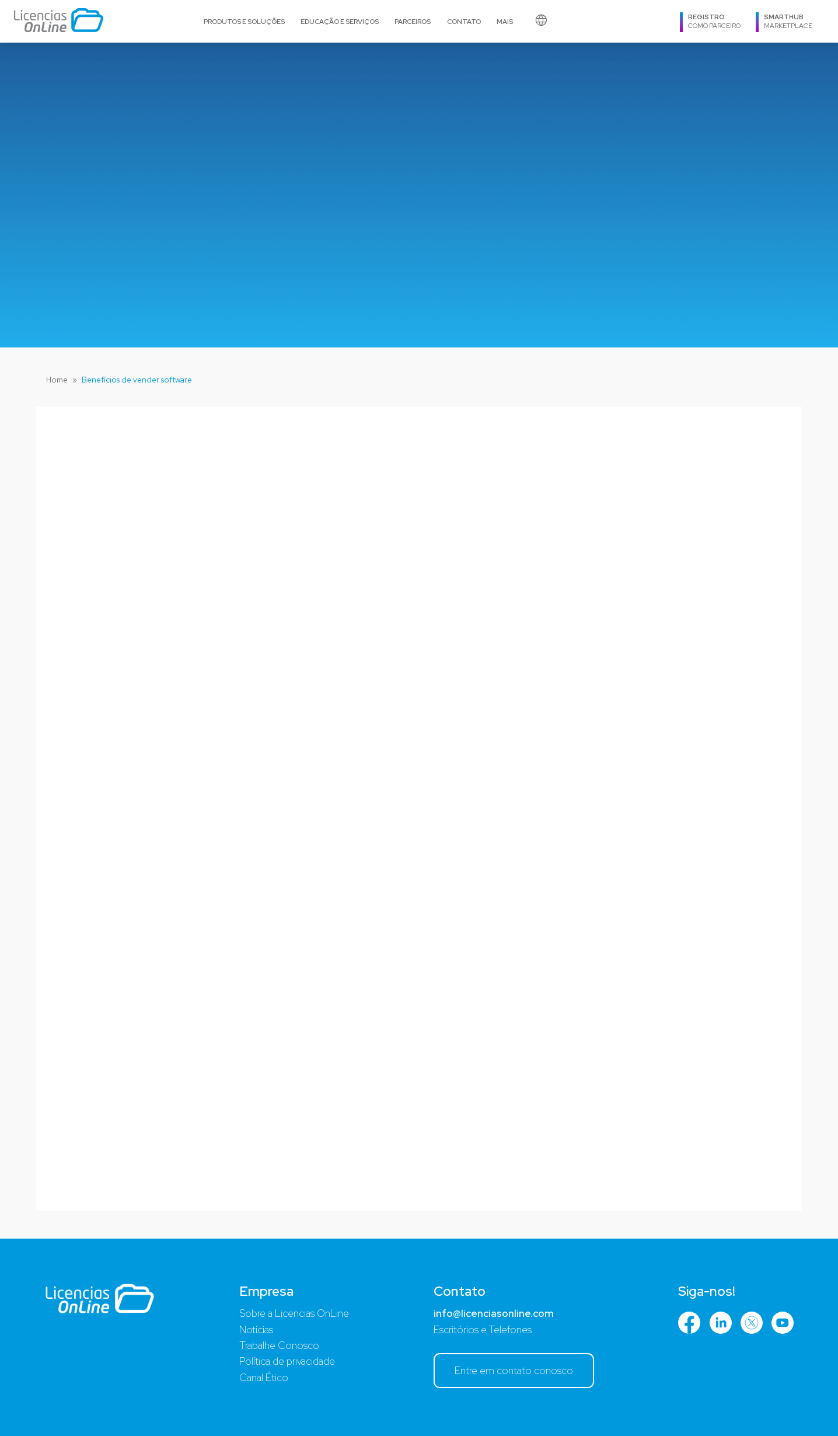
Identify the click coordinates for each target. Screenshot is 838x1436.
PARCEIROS (412, 21)
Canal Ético (263, 1377)
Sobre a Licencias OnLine (294, 1313)
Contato (464, 21)
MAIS (505, 21)
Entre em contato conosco (514, 1370)
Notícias (256, 1329)
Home (57, 379)
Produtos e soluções (244, 21)
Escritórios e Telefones (483, 1329)
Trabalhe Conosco (279, 1345)
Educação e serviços (340, 21)
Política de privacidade (287, 1361)
